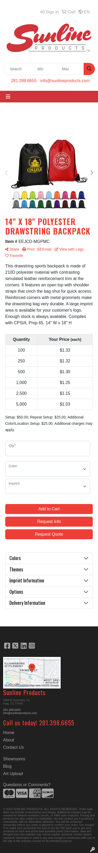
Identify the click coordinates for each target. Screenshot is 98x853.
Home (8, 732)
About (8, 740)
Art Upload (13, 773)
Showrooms (14, 759)
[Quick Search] (19, 69)
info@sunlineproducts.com (65, 80)
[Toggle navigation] (8, 96)
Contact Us (13, 747)
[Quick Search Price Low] (46, 69)
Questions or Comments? (26, 784)
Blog (7, 766)
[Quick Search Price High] (71, 69)
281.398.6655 (24, 80)
